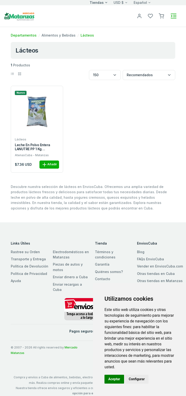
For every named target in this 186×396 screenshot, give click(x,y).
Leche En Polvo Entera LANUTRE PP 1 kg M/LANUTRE (32, 147)
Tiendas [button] (97, 2)
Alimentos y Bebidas (59, 35)
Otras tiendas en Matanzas (160, 281)
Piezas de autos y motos (68, 267)
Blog (140, 252)
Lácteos (87, 35)
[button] (161, 16)
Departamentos (24, 35)
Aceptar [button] (114, 379)
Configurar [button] (137, 379)
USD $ (119, 2)
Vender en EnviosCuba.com (160, 266)
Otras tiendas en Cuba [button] (156, 274)
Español (140, 2)
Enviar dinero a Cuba (70, 277)
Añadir (49, 164)
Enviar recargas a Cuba (67, 287)
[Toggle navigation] (173, 16)
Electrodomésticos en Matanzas (71, 254)
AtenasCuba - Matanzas (32, 155)
